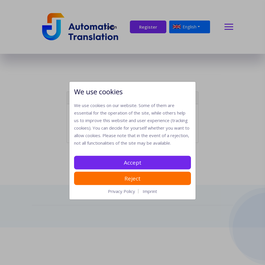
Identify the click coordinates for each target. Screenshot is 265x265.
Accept (132, 162)
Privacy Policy (121, 191)
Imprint (150, 191)
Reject (132, 178)
